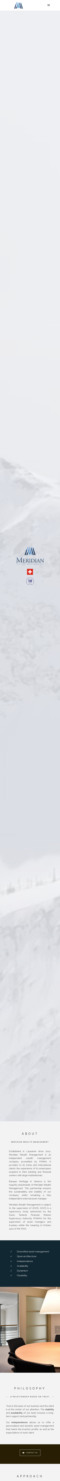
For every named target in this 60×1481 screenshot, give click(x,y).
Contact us (30, 1452)
